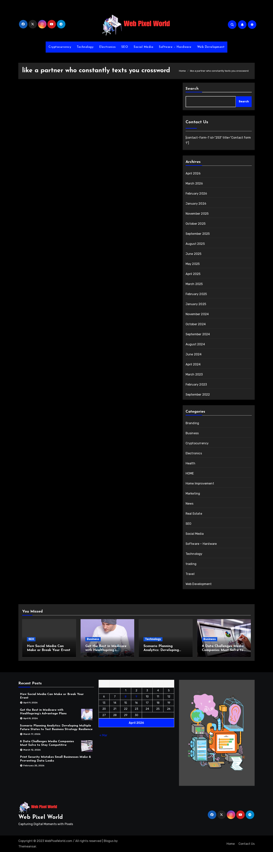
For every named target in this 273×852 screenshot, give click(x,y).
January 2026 (196, 203)
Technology (85, 47)
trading (191, 564)
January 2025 (196, 304)
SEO (124, 47)
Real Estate (194, 513)
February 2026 (196, 193)
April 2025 (193, 274)
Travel (190, 574)
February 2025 (196, 294)
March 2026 (194, 183)
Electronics (107, 47)
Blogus (109, 841)
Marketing (193, 493)
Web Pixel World (40, 817)
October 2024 (196, 324)
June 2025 (194, 254)
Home (231, 844)
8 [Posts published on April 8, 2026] (126, 696)
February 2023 (196, 384)
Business (192, 433)
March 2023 (194, 374)
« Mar (103, 735)
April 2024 (193, 364)
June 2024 (194, 354)
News (190, 503)
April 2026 (193, 173)
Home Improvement (200, 483)
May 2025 (193, 264)
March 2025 (194, 284)
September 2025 (198, 234)
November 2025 (197, 213)
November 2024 (197, 314)
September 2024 (198, 334)
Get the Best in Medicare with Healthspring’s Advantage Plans (105, 650)
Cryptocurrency (60, 47)
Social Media (143, 47)
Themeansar (27, 846)
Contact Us (246, 844)
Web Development (211, 47)
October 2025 (196, 223)
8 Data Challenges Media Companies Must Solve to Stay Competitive (223, 650)
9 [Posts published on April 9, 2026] (136, 696)
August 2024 (195, 344)
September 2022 (198, 394)
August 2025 (195, 244)
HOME (190, 473)
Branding (192, 423)
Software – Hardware (175, 47)
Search (192, 89)
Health (190, 463)
